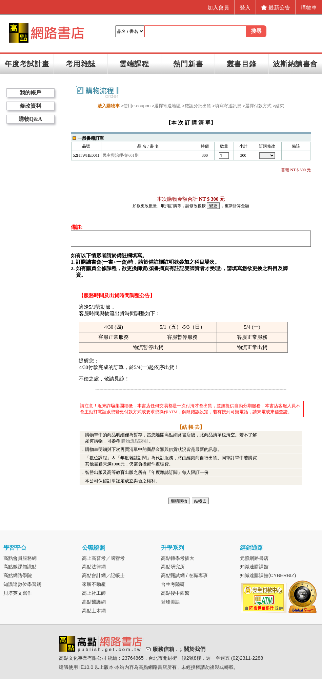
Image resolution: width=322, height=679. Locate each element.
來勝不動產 (94, 584)
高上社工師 (94, 593)
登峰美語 (170, 602)
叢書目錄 (242, 64)
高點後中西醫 (175, 593)
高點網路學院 (17, 575)
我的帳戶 (30, 92)
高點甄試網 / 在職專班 (184, 575)
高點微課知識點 (20, 566)
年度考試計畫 (27, 64)
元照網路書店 (254, 558)
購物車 (309, 7)
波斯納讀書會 (295, 64)
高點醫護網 (94, 602)
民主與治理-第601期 (121, 155)
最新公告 (275, 7)
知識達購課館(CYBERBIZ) (268, 575)
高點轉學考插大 (177, 558)
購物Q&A (30, 119)
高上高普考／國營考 (103, 558)
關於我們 (194, 649)
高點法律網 (94, 566)
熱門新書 (188, 64)
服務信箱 (163, 649)
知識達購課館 (254, 566)
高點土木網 (94, 610)
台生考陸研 (173, 584)
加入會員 (218, 7)
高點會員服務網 (20, 558)
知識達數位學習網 (22, 584)
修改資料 (30, 106)
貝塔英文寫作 (17, 593)
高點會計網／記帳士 (103, 575)
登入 (245, 7)
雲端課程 (134, 64)
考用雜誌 (81, 64)
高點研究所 (173, 566)
